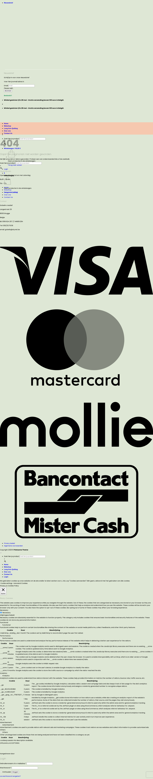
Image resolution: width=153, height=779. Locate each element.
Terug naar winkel (15, 165)
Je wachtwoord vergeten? (10, 776)
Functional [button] (4, 622)
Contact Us (8, 133)
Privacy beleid (9, 543)
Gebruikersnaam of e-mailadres (13, 763)
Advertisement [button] (6, 722)
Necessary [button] (4, 610)
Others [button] (2, 730)
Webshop (7, 190)
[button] (8, 3)
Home (6, 187)
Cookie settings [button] (6, 583)
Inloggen (15, 772)
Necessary (6, 613)
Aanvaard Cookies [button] (20, 583)
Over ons (7, 195)
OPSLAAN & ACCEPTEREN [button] (9, 743)
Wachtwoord (5, 768)
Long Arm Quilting (11, 192)
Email (6, 85)
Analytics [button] (3, 673)
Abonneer (8, 91)
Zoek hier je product (7, 163)
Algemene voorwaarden (13, 546)
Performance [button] (5, 636)
